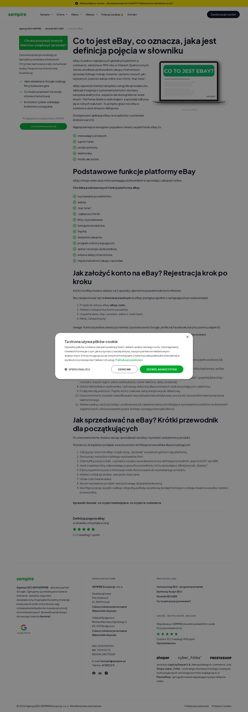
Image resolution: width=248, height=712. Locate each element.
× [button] (187, 337)
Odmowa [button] (124, 369)
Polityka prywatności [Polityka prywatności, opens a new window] (134, 359)
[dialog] (124, 356)
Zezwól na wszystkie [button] (161, 369)
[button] (77, 369)
